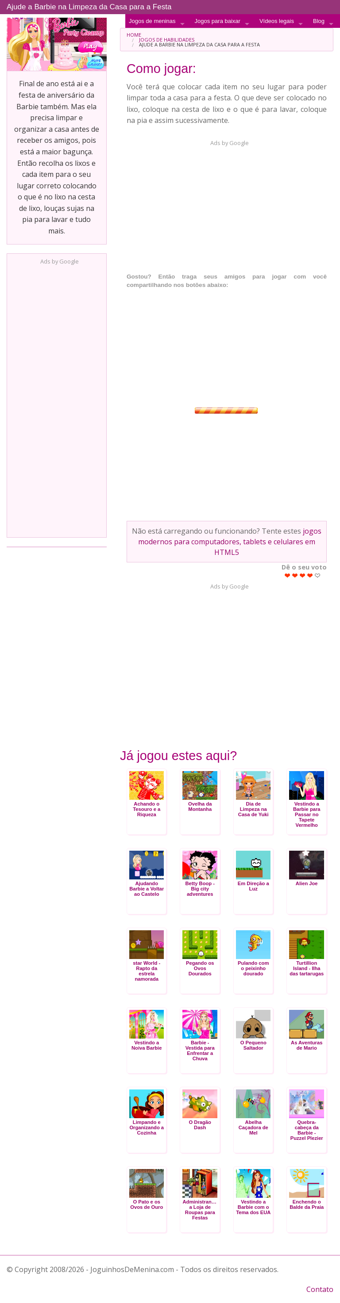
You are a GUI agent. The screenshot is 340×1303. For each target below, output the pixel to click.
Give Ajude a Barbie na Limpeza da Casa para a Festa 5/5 (317, 575)
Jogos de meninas (152, 21)
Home (134, 34)
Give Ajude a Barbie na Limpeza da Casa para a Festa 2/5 (295, 575)
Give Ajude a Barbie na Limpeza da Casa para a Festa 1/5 (287, 575)
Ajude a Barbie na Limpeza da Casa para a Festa (89, 7)
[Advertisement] (56, 398)
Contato (319, 1289)
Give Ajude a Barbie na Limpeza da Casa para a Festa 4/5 (310, 575)
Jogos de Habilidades (166, 39)
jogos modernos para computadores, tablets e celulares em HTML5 (229, 541)
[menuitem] (227, 34)
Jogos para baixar (217, 21)
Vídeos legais (276, 21)
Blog (319, 21)
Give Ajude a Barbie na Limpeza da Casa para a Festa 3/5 (302, 575)
